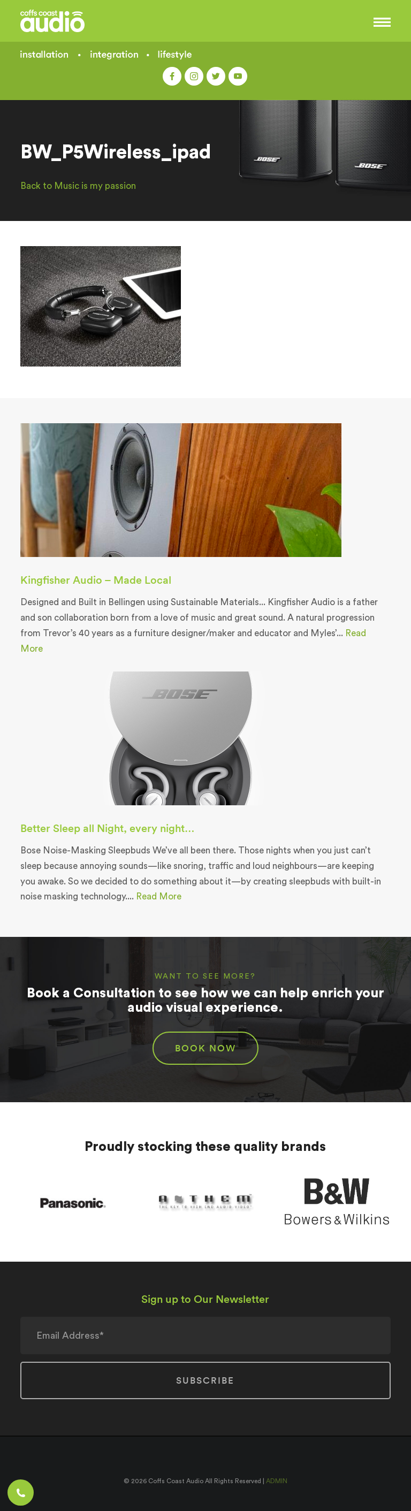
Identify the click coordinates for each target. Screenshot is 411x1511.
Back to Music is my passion (78, 185)
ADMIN (276, 1481)
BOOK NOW (205, 1048)
